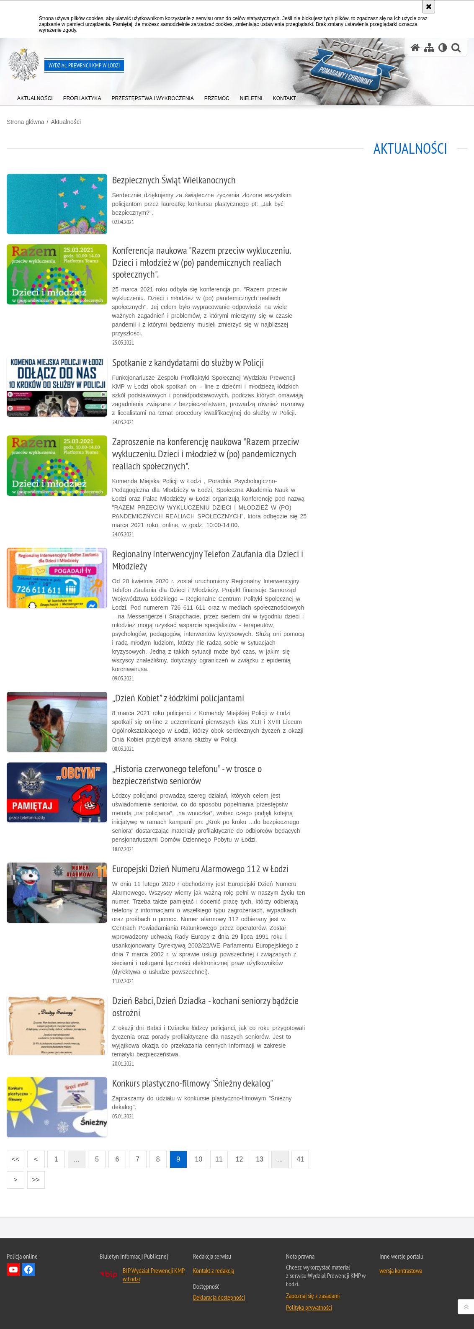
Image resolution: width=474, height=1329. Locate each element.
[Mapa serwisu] (429, 47)
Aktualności (66, 121)
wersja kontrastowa (400, 1270)
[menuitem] (35, 97)
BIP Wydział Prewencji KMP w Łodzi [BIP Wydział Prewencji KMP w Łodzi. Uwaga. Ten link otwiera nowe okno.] (154, 1274)
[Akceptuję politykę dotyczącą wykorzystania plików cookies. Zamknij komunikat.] (428, 6)
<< (13, 1157)
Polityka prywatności (309, 1307)
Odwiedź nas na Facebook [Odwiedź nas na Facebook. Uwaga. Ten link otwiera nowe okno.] (28, 1269)
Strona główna (25, 121)
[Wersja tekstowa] (442, 47)
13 (259, 1159)
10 (198, 1159)
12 (239, 1159)
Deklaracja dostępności (219, 1297)
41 (300, 1159)
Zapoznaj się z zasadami (313, 1295)
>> (33, 1177)
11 (219, 1159)
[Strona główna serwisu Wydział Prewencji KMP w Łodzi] (415, 47)
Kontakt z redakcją (213, 1270)
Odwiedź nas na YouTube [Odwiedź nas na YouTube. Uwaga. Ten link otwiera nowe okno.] (13, 1269)
